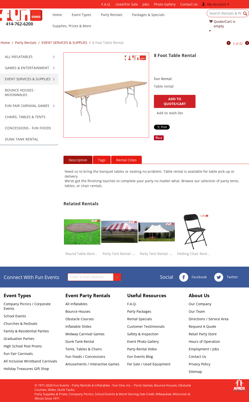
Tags (102, 160)
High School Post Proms (23, 346)
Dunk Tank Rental (79, 341)
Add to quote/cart (175, 101)
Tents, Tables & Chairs (83, 349)
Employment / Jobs (204, 349)
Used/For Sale (127, 4)
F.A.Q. (106, 4)
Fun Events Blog (140, 356)
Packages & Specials (148, 14)
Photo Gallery (165, 4)
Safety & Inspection (143, 334)
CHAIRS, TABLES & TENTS (25, 117)
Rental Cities (126, 160)
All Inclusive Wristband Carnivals (30, 361)
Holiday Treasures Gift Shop (26, 368)
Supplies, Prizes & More (72, 26)
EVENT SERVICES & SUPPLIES (64, 42)
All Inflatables (76, 304)
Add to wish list (170, 113)
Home (57, 14)
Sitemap (195, 371)
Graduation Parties (19, 338)
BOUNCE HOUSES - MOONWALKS (20, 92)
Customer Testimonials (146, 326)
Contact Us (189, 4)
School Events (15, 316)
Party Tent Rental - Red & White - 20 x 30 (119, 253)
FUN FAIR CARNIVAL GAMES (27, 105)
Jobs (145, 4)
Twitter (226, 277)
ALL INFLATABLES (19, 56)
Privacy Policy (199, 364)
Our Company (200, 304)
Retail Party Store (203, 334)
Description (78, 160)
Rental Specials (139, 319)
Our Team (197, 311)
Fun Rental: (163, 78)
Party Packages (139, 311)
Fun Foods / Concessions (85, 356)
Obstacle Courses (79, 319)
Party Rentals (111, 14)
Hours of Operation (204, 341)
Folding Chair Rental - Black (194, 253)
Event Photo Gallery (143, 341)
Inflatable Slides (78, 326)
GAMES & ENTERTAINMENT (27, 68)
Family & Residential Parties (26, 331)
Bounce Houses (77, 311)
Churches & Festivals (20, 323)
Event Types (81, 14)
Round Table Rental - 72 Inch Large (82, 253)
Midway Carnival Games (85, 334)
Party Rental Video (142, 349)
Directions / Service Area (209, 319)
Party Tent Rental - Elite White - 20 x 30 (156, 253)
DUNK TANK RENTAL (21, 139)
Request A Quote (202, 326)
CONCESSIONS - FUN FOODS (28, 128)
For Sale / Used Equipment (148, 364)
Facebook (193, 277)
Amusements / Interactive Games (92, 364)
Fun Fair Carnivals (18, 353)
